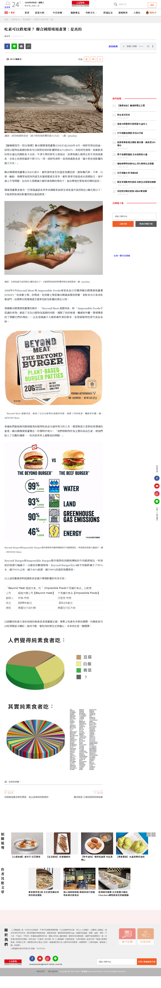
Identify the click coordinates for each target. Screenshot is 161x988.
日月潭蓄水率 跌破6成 (127, 185)
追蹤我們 (157, 468)
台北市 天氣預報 (135, 256)
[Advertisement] (80, 825)
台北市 (7, 9)
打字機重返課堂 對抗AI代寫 (130, 146)
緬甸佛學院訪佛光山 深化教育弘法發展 (135, 176)
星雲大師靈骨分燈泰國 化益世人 (132, 137)
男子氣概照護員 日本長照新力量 (132, 167)
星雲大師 (41, 21)
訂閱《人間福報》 (157, 514)
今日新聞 (59, 21)
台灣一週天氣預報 (121, 268)
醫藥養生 (75, 21)
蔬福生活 (108, 21)
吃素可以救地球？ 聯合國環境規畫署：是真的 (45, 27)
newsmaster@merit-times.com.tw (45, 977)
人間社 (136, 21)
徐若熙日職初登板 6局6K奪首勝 (132, 204)
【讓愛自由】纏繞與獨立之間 (131, 118)
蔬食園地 (27, 27)
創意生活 (16, 27)
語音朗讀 (113, 60)
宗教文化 (92, 21)
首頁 (27, 21)
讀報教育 (123, 21)
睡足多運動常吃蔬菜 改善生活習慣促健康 (136, 195)
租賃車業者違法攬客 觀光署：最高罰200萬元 (136, 157)
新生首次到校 (123, 127)
